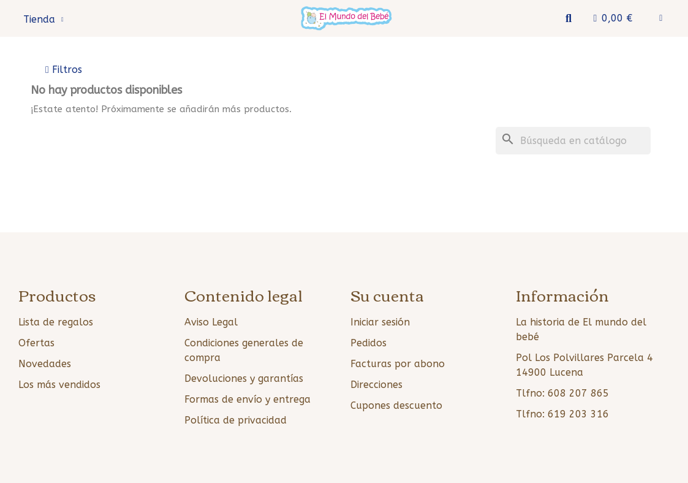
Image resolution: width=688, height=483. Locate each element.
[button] (568, 19)
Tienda (43, 19)
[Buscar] (573, 140)
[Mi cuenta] (661, 18)
